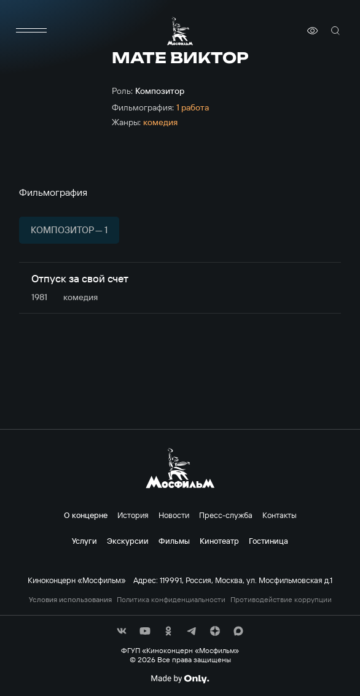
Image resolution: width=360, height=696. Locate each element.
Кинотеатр (219, 541)
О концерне (86, 515)
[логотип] (180, 31)
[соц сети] (121, 630)
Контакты (279, 515)
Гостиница (268, 541)
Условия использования (70, 599)
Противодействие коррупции (281, 599)
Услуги (84, 541)
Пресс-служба (225, 515)
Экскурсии (128, 541)
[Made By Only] (180, 679)
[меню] (31, 30)
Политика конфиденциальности (171, 599)
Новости (173, 515)
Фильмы (174, 541)
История (133, 515)
